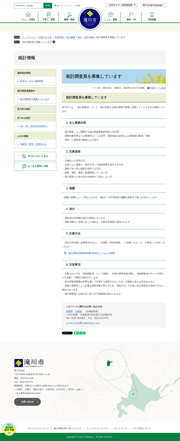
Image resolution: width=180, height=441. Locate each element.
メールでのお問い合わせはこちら (83, 323)
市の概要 (70, 37)
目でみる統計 (24, 118)
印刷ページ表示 (158, 88)
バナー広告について (141, 428)
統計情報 (89, 37)
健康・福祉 (69, 19)
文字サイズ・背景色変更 (120, 5)
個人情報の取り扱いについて (67, 428)
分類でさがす (45, 37)
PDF (78, 5)
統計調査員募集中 (26, 91)
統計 (80, 37)
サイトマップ (120, 428)
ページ (70, 5)
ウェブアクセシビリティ (97, 428)
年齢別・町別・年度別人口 (33, 144)
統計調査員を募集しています (37, 42)
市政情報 (152, 19)
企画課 (78, 311)
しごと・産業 (110, 19)
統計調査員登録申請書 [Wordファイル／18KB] (91, 253)
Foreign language (154, 5)
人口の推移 (22, 136)
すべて (60, 5)
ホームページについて (38, 428)
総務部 (69, 311)
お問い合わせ (27, 402)
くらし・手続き (28, 19)
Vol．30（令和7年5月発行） (34, 126)
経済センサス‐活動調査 (31, 81)
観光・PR (131, 19)
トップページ (29, 37)
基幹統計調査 (24, 73)
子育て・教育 (48, 19)
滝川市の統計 (24, 109)
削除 (53, 41)
